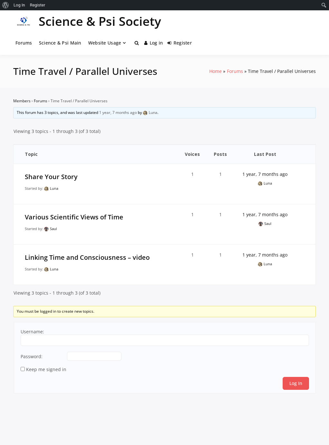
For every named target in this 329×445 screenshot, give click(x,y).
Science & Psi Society (100, 21)
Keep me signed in (46, 369)
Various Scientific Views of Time (74, 217)
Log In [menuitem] (19, 5)
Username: (32, 332)
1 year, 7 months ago (118, 112)
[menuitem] (5, 5)
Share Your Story (51, 176)
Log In (295, 383)
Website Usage (104, 43)
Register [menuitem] (37, 5)
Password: (31, 356)
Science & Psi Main (60, 43)
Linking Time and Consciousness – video (87, 257)
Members (22, 101)
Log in (153, 43)
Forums (23, 43)
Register (179, 43)
